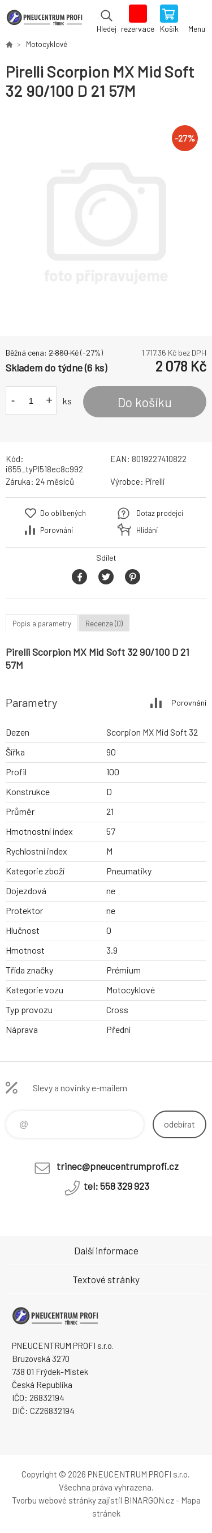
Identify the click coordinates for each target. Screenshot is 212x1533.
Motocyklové (46, 44)
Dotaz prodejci (159, 513)
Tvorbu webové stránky (54, 1500)
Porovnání (56, 530)
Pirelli (155, 481)
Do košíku (145, 402)
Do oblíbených (63, 513)
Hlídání (147, 530)
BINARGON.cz (149, 1500)
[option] (106, 218)
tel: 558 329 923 (116, 1186)
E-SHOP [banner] (44, 20)
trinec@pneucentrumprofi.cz (118, 1166)
